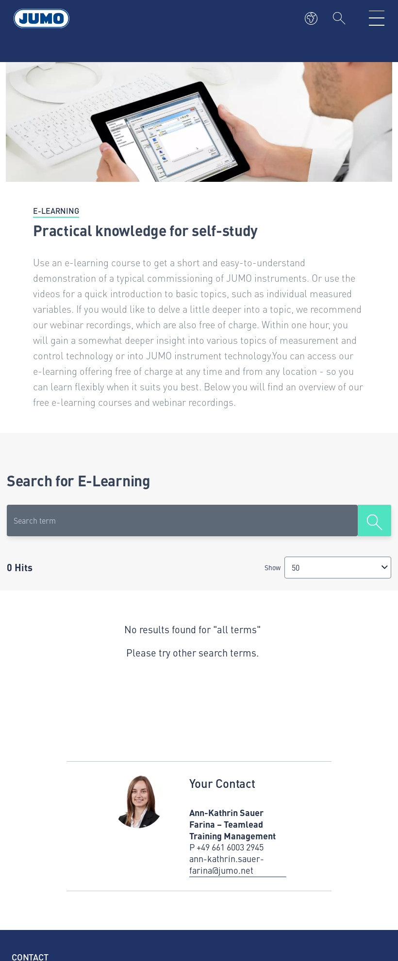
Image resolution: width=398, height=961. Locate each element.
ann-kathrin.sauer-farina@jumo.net (226, 864)
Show (273, 567)
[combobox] (337, 567)
